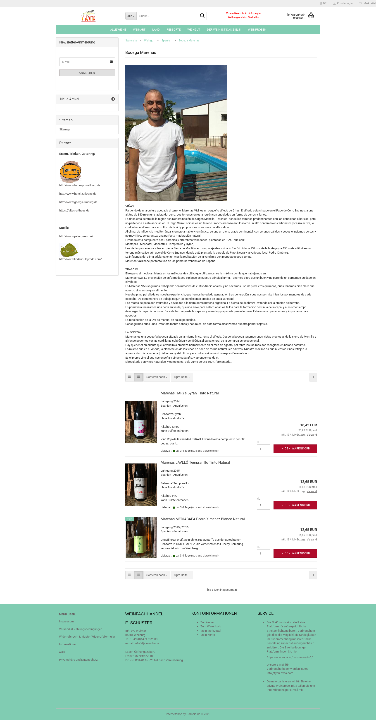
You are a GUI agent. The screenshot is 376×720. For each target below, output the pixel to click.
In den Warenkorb (295, 448)
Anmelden (87, 72)
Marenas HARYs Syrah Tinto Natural (190, 393)
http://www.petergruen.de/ (76, 236)
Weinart (139, 29)
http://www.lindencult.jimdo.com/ (80, 259)
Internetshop (174, 714)
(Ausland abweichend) (205, 450)
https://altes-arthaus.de (74, 210)
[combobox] (156, 377)
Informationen (68, 644)
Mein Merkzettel (210, 630)
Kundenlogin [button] (343, 3)
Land (156, 29)
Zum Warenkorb (210, 626)
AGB (62, 652)
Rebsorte (174, 29)
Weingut (193, 29)
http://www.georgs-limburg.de (78, 202)
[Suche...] (130, 16)
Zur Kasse (207, 622)
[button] (323, 3)
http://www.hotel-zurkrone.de (77, 193)
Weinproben (257, 29)
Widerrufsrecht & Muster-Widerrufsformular (87, 636)
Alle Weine (118, 29)
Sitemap (64, 129)
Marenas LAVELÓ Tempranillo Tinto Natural (195, 462)
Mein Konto (207, 634)
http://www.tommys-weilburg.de (79, 185)
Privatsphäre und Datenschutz (78, 659)
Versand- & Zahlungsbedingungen (80, 629)
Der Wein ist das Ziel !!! (224, 29)
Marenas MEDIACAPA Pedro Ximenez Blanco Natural (203, 519)
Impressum (66, 621)
